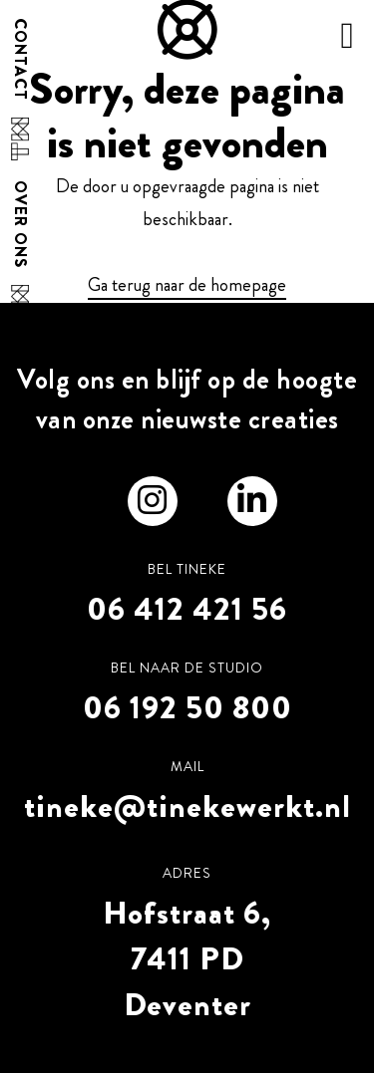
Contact (20, 59)
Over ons (20, 224)
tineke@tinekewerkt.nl (187, 806)
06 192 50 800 (187, 707)
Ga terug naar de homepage (187, 285)
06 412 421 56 (187, 609)
